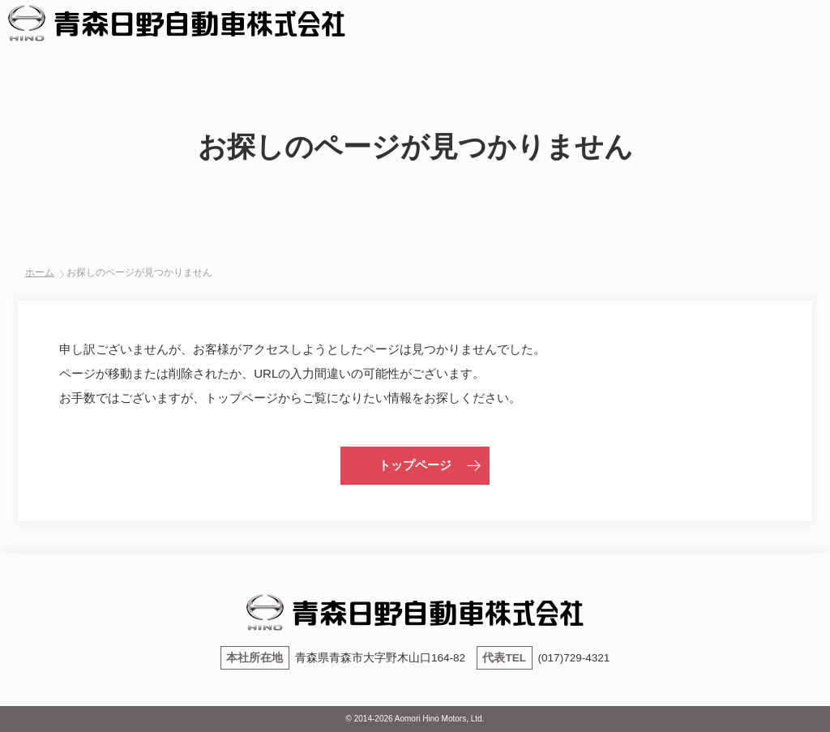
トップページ (415, 465)
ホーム (39, 272)
